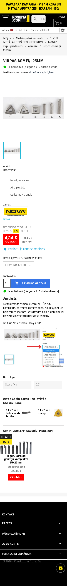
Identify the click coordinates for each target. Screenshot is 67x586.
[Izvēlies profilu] (18, 265)
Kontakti (8, 514)
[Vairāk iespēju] (60, 568)
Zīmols (7, 204)
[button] (24, 249)
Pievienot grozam (30, 283)
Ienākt (61, 17)
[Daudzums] (7, 283)
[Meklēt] (38, 19)
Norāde (7, 166)
